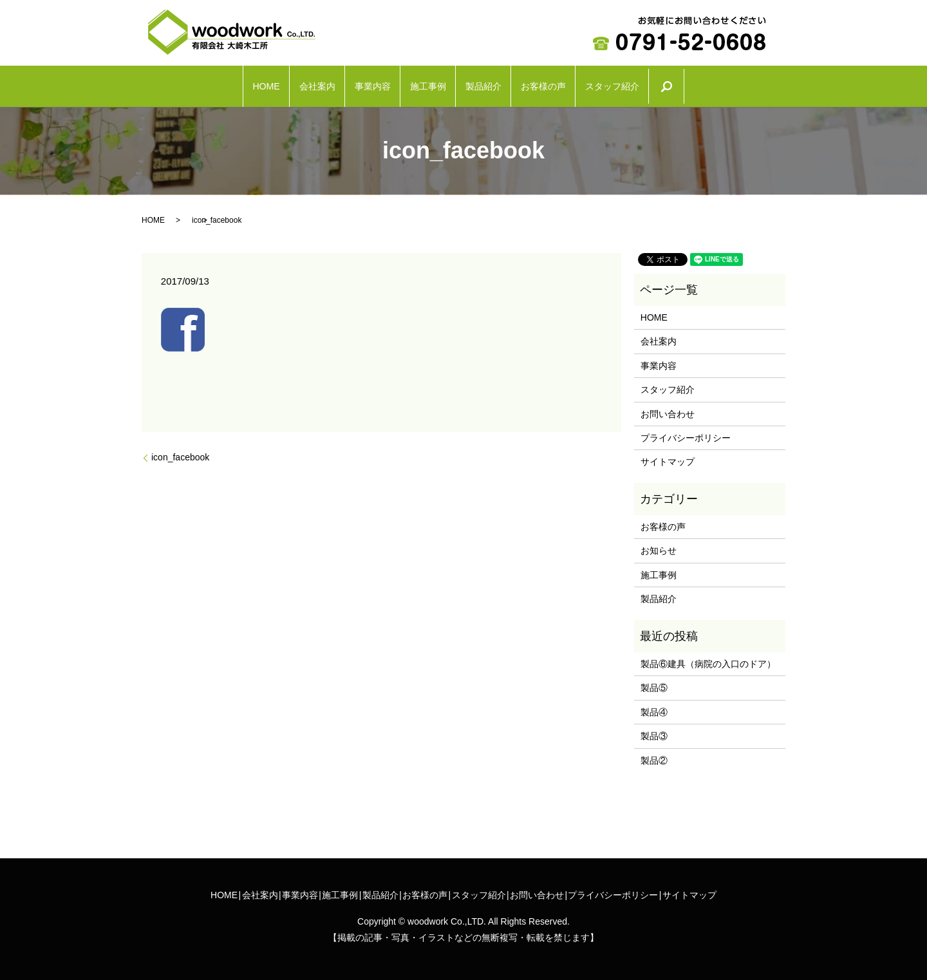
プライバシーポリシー (686, 431)
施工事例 (423, 83)
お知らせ (659, 544)
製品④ (654, 706)
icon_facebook (180, 451)
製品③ (654, 729)
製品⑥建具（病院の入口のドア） (708, 657)
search (771, 83)
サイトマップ (668, 455)
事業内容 (341, 83)
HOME (183, 83)
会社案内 (259, 83)
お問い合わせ (668, 407)
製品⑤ (654, 681)
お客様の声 (592, 83)
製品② (654, 754)
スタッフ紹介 (691, 83)
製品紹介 (505, 83)
